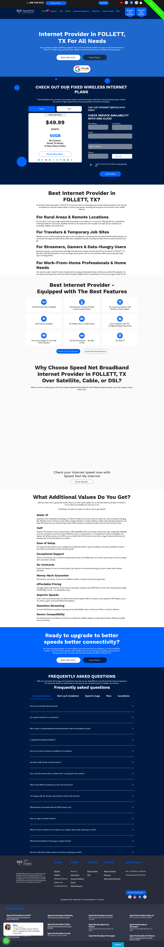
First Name (92, 123)
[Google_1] (126, 2)
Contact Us (78, 886)
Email (90, 132)
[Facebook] (131, 2)
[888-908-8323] (68, 57)
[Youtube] (121, 2)
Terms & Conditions (77, 879)
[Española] (103, 3)
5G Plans (57, 875)
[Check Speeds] (82, 482)
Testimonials (75, 875)
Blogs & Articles (92, 871)
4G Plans (57, 871)
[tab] (41, 109)
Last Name (116, 123)
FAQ (88, 875)
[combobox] (110, 146)
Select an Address (94, 143)
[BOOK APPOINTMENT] (136, 893)
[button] (141, 2)
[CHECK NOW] (110, 174)
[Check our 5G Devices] (68, 351)
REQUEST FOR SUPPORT (130, 12)
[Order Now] (56, 3)
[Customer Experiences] (96, 351)
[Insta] (134, 897)
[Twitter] (136, 2)
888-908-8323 (37, 2)
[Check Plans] (95, 57)
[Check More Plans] (55, 154)
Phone (90, 152)
